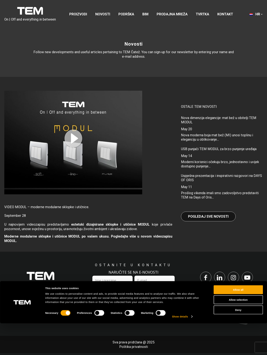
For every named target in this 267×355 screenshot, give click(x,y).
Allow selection (238, 331)
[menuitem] (78, 14)
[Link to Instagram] (234, 278)
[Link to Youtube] (250, 278)
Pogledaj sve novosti (208, 216)
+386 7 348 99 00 (23, 308)
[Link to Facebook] (203, 278)
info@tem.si (56, 308)
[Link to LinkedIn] (218, 278)
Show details (180, 348)
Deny (238, 341)
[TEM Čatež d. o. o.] (30, 14)
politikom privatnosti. (132, 291)
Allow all (238, 321)
